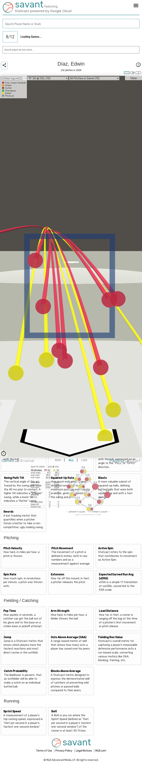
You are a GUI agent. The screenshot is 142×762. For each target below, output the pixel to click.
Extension (57, 574)
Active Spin (105, 548)
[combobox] (71, 23)
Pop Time (9, 611)
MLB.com (100, 750)
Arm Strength (60, 611)
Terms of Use (44, 750)
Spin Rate (9, 574)
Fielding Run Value (110, 637)
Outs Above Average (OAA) (68, 637)
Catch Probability (15, 671)
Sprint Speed (12, 711)
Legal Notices (84, 750)
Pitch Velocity (12, 548)
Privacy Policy (64, 750)
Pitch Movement (62, 548)
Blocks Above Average (66, 671)
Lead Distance (108, 611)
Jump (7, 637)
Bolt (54, 711)
